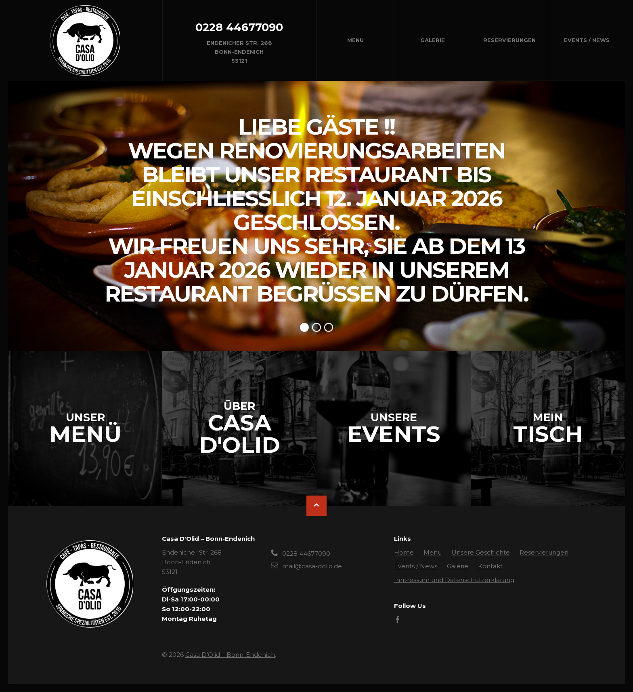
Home (404, 552)
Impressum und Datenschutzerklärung (454, 580)
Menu (355, 40)
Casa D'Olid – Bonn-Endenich (230, 654)
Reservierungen (509, 40)
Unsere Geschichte (480, 552)
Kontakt (490, 566)
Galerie (432, 40)
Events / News (587, 40)
